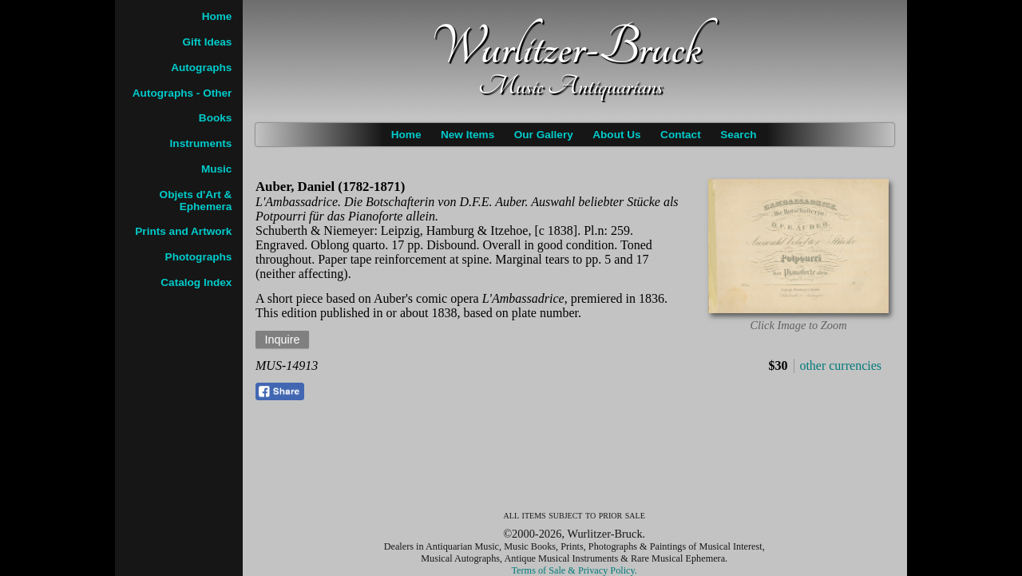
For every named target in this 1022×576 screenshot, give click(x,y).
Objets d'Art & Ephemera (196, 201)
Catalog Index (196, 282)
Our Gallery (543, 135)
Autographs (201, 67)
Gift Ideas (207, 42)
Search (738, 135)
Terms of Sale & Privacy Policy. (574, 570)
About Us (616, 135)
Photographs (198, 257)
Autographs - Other (182, 93)
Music (216, 169)
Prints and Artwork (183, 231)
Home (406, 135)
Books (215, 118)
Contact (680, 135)
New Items (467, 135)
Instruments (201, 143)
